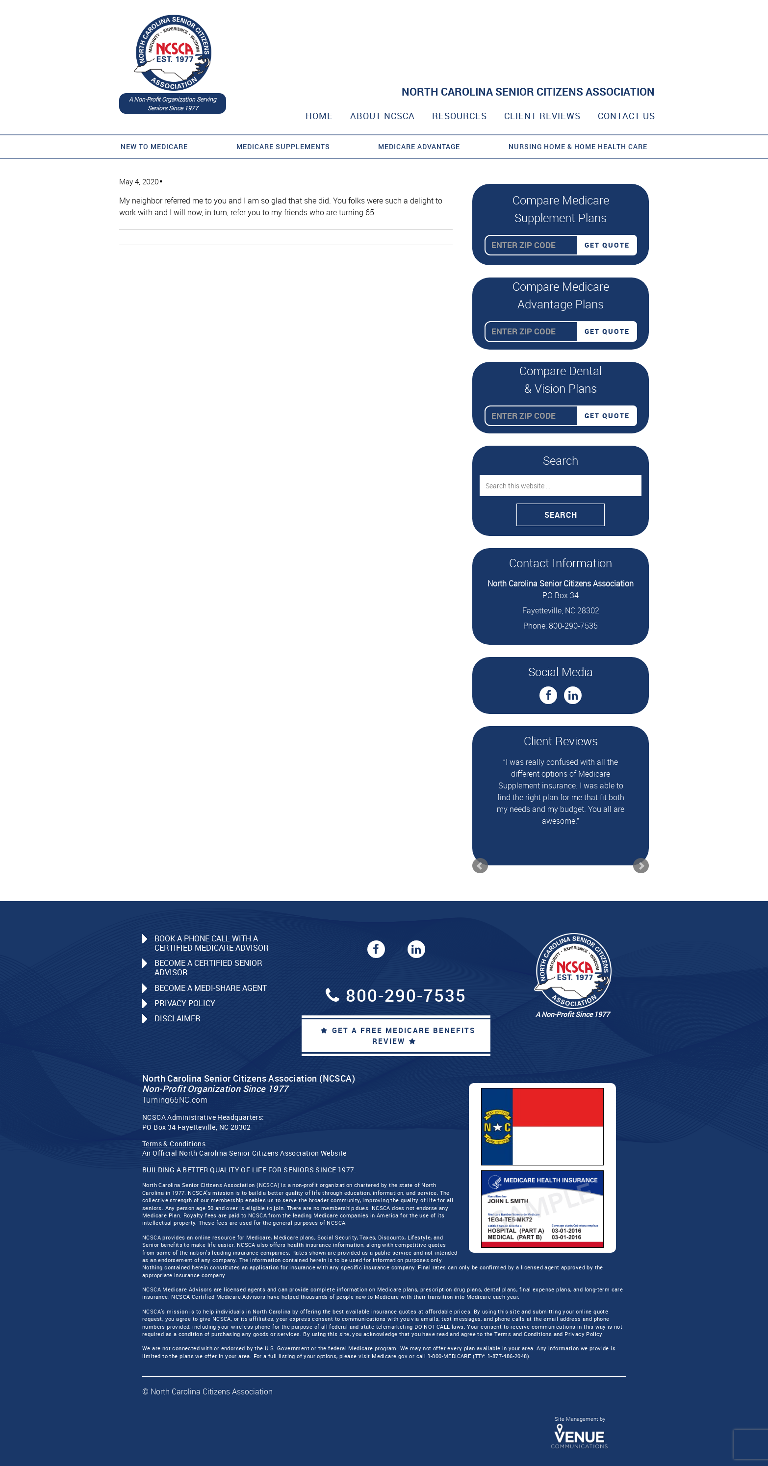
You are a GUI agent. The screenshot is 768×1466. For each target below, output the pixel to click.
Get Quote (607, 245)
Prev (480, 866)
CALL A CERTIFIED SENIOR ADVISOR (548, 57)
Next (641, 866)
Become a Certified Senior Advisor (208, 968)
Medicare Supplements (283, 146)
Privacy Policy (184, 1003)
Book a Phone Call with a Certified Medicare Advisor (211, 943)
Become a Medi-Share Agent (210, 988)
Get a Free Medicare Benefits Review (398, 1035)
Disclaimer (177, 1018)
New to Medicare (154, 146)
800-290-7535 (574, 36)
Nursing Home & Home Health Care (578, 146)
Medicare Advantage (419, 146)
